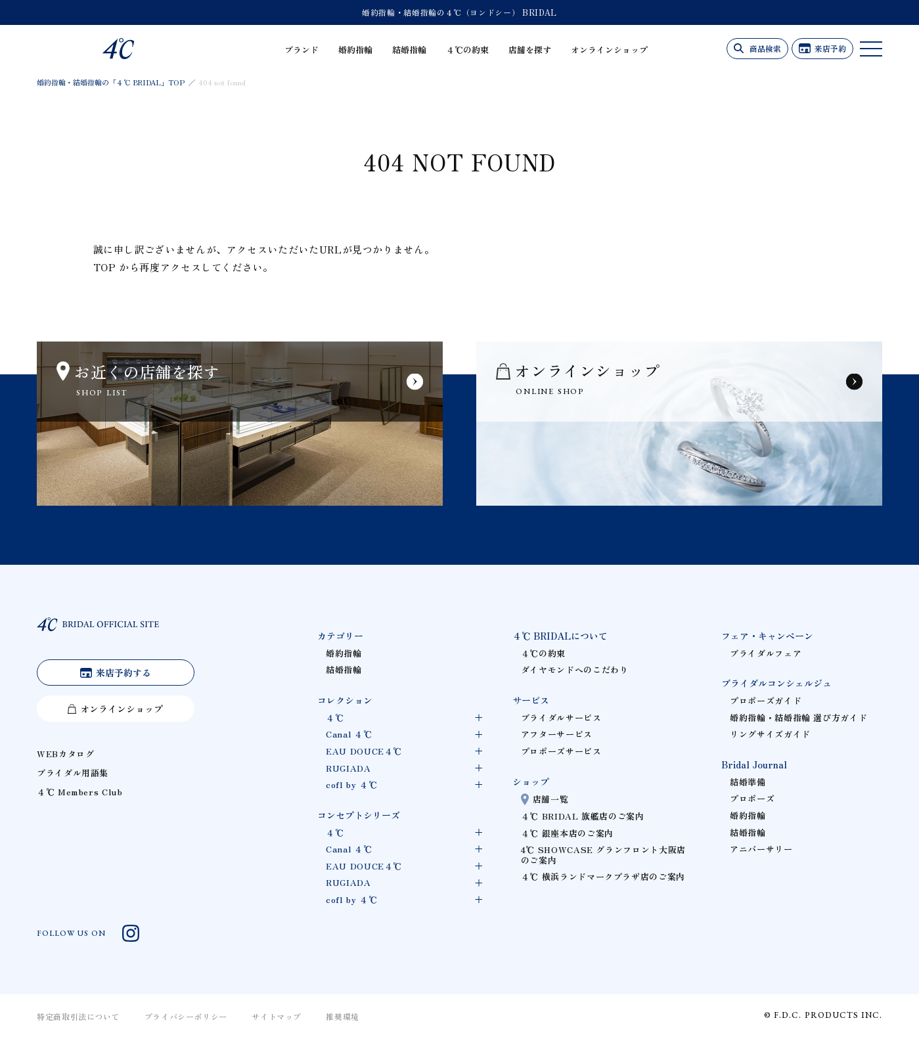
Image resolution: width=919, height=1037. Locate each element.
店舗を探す (529, 49)
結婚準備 (748, 782)
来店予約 (830, 48)
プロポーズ (752, 798)
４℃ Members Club (80, 791)
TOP (104, 267)
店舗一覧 (551, 799)
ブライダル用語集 (72, 772)
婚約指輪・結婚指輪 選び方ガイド (798, 717)
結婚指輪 (409, 49)
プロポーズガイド (765, 700)
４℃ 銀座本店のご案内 (567, 833)
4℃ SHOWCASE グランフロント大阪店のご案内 (603, 854)
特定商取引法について (78, 1016)
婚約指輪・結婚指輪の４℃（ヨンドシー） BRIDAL (459, 12)
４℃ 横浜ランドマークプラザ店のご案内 (603, 876)
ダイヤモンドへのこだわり (575, 669)
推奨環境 (342, 1016)
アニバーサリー (761, 849)
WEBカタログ (65, 753)
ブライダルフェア (765, 653)
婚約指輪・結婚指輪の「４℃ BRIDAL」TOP (111, 82)
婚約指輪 (355, 49)
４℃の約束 (467, 49)
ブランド (301, 49)
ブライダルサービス (561, 717)
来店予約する (123, 672)
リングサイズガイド (770, 734)
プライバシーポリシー (186, 1016)
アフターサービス (557, 734)
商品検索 (765, 48)
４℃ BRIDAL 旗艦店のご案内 (582, 816)
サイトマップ (277, 1016)
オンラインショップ (609, 49)
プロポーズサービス (561, 751)
